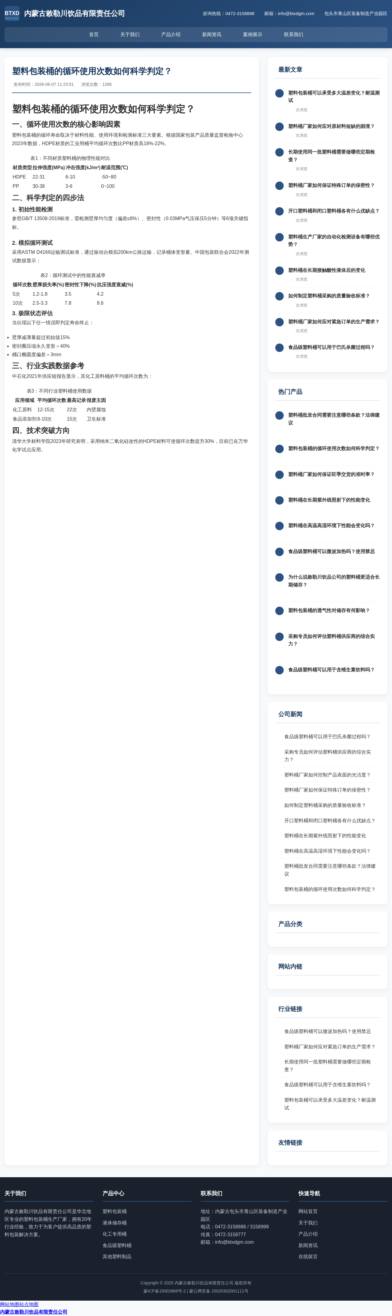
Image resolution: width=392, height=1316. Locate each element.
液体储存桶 (115, 1222)
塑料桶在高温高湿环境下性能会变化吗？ (331, 525)
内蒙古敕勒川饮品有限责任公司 (33, 1311)
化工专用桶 (115, 1234)
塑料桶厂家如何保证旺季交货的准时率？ (331, 474)
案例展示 (252, 34)
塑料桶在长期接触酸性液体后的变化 (326, 270)
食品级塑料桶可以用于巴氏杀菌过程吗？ (331, 347)
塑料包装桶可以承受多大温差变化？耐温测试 (330, 1103)
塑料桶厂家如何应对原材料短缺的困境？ (331, 126)
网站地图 (9, 1304)
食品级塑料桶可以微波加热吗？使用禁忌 (331, 551)
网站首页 (308, 1211)
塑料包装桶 (115, 1211)
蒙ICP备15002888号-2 (165, 1291)
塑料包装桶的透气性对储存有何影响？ (329, 610)
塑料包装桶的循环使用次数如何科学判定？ (334, 448)
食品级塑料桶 (117, 1245)
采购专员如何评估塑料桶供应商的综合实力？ (327, 755)
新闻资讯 (211, 34)
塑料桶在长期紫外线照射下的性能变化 (329, 499)
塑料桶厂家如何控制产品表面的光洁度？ (327, 774)
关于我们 (130, 34)
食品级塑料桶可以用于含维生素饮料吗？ (331, 669)
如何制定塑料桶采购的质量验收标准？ (329, 295)
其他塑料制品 (117, 1256)
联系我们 (293, 34)
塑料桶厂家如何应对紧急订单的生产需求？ (334, 321)
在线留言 (308, 1256)
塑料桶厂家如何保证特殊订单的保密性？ (331, 185)
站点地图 (29, 1304)
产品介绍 (171, 34)
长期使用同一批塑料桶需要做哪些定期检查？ (327, 1065)
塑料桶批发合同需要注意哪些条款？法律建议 (330, 869)
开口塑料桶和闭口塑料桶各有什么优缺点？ (334, 210)
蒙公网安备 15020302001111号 (218, 1291)
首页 (94, 34)
